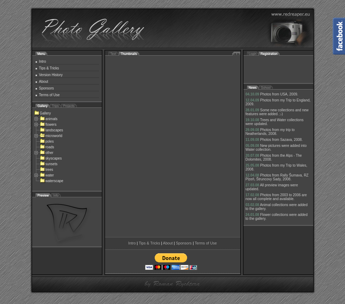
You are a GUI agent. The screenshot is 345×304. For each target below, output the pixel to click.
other (47, 153)
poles (47, 141)
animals (48, 119)
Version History (51, 75)
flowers (48, 124)
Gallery (42, 113)
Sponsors (46, 88)
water (47, 175)
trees (46, 170)
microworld (51, 136)
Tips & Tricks (49, 68)
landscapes (51, 130)
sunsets (48, 164)
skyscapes (51, 158)
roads (47, 147)
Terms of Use (49, 95)
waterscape (51, 181)
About (43, 81)
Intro (42, 61)
